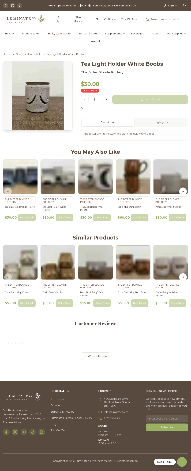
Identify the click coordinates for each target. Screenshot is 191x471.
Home (7, 54)
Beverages (139, 33)
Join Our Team (59, 430)
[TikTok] (19, 5)
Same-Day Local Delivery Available (115, 5)
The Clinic (129, 19)
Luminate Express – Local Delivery (71, 418)
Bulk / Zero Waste (60, 33)
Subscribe (167, 427)
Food (156, 33)
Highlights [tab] (161, 122)
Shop (19, 54)
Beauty (11, 33)
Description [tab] (107, 122)
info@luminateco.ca (116, 412)
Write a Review (95, 356)
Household (96, 41)
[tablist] (134, 122)
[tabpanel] (134, 135)
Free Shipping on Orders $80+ (67, 5)
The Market (78, 19)
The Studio (57, 399)
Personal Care (89, 33)
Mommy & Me (32, 33)
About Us (60, 19)
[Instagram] (12, 5)
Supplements (115, 33)
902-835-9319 (112, 418)
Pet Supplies (176, 33)
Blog (53, 424)
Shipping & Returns (62, 411)
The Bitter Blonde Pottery (102, 72)
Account (56, 405)
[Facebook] (5, 5)
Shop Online (106, 19)
